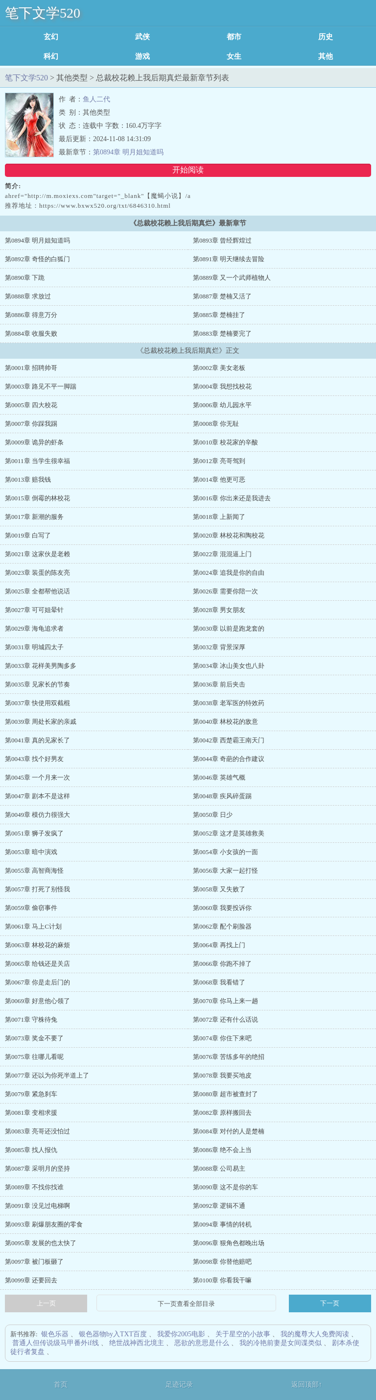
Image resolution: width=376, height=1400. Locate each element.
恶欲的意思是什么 (201, 1343)
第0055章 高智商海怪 (34, 870)
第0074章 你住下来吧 (222, 1038)
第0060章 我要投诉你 (222, 907)
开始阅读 (188, 170)
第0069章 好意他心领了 (37, 1001)
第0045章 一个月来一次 (37, 777)
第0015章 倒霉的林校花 (37, 498)
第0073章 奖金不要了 (34, 1038)
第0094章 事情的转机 (222, 1224)
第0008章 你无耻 (216, 423)
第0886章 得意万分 (31, 315)
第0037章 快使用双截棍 (37, 703)
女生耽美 (234, 56)
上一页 (46, 1303)
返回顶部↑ (306, 1384)
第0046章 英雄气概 (219, 777)
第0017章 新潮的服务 (34, 516)
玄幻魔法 (51, 37)
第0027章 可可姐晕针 (34, 610)
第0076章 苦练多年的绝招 (228, 1056)
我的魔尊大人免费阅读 (315, 1334)
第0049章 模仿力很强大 (37, 814)
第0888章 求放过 (28, 296)
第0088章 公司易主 (219, 1168)
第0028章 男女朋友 (219, 610)
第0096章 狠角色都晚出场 (228, 1243)
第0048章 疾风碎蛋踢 (222, 796)
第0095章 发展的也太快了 (40, 1243)
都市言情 (234, 37)
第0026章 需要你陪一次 (225, 591)
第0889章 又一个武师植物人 (232, 277)
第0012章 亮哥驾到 (219, 461)
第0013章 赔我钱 (28, 479)
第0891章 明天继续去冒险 (228, 259)
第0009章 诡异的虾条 (34, 442)
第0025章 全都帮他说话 (37, 591)
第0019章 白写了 (28, 535)
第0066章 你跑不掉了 (222, 963)
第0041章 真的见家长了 (37, 740)
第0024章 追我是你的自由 (228, 572)
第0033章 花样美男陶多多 (40, 665)
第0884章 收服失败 (31, 333)
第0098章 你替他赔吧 (222, 1261)
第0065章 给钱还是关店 (37, 963)
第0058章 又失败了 (219, 889)
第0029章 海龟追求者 (34, 628)
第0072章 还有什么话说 (225, 1019)
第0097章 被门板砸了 (34, 1261)
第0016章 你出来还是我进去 (232, 498)
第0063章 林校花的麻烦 (37, 945)
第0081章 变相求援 (31, 1112)
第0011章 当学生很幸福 (37, 461)
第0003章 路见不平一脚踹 (40, 386)
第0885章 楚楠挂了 (219, 315)
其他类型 (325, 56)
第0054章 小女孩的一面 (225, 852)
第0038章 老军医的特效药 (228, 703)
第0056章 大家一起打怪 (225, 870)
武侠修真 (142, 37)
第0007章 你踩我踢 (31, 423)
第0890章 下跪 (25, 277)
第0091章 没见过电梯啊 (37, 1205)
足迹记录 (179, 1384)
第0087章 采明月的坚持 (37, 1168)
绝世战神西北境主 (136, 1343)
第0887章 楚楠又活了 (222, 296)
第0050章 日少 (213, 814)
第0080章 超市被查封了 (225, 1094)
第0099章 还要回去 (31, 1280)
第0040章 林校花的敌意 (225, 721)
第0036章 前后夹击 (219, 684)
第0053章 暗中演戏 (31, 852)
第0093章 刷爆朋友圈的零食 (44, 1224)
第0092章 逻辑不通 (219, 1205)
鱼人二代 (96, 99)
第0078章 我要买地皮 (222, 1075)
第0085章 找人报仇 (31, 1150)
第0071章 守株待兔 (31, 1019)
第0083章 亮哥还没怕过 (37, 1131)
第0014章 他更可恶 (219, 479)
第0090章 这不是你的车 (225, 1187)
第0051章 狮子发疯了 (34, 833)
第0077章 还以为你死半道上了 (47, 1075)
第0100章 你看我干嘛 (222, 1280)
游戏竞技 (142, 56)
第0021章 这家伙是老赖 (37, 554)
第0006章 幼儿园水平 (222, 405)
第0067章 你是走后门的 (37, 982)
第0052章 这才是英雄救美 (228, 833)
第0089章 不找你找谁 (34, 1187)
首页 (61, 1384)
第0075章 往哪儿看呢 (34, 1056)
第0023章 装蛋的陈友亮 (37, 572)
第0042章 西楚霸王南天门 (228, 740)
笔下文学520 (42, 13)
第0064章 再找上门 (219, 945)
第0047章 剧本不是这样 (37, 796)
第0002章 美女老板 (219, 367)
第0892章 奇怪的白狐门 (37, 259)
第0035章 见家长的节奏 (37, 684)
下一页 (329, 1303)
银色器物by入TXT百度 (113, 1334)
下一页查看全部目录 (186, 1304)
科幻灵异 (51, 56)
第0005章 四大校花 (31, 405)
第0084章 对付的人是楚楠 (228, 1131)
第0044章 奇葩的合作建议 (228, 758)
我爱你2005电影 (181, 1334)
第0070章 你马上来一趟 (225, 1001)
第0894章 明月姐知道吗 (128, 152)
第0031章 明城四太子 (34, 647)
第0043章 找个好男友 (34, 758)
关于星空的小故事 (242, 1334)
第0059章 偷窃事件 (31, 907)
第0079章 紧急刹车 (31, 1094)
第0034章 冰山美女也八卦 (228, 665)
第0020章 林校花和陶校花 (228, 535)
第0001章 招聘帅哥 (31, 367)
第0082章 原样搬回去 (222, 1112)
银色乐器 (55, 1334)
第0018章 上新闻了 (219, 516)
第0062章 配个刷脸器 (222, 926)
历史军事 (325, 37)
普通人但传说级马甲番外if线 (55, 1343)
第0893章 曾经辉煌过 (222, 240)
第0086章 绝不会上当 (222, 1150)
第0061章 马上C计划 (33, 926)
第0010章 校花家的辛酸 (225, 442)
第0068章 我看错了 (219, 982)
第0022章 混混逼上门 (222, 554)
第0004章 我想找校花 (222, 386)
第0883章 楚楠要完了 (222, 333)
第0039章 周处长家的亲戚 (40, 721)
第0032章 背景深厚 (219, 647)
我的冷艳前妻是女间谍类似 (280, 1343)
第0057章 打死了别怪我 (37, 889)
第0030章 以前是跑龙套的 (228, 628)
